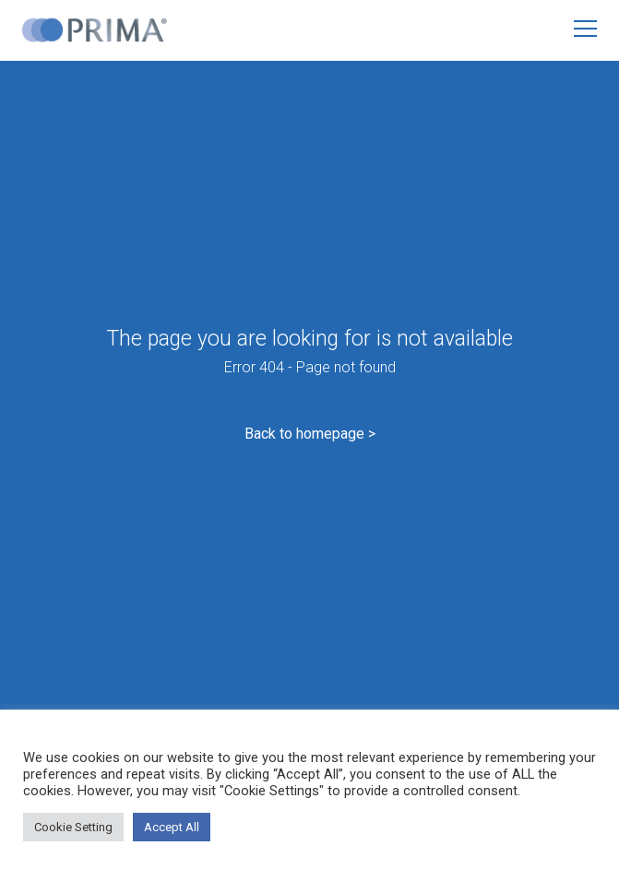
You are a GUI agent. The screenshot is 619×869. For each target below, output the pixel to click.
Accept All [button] (171, 827)
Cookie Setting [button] (73, 827)
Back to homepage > (309, 433)
